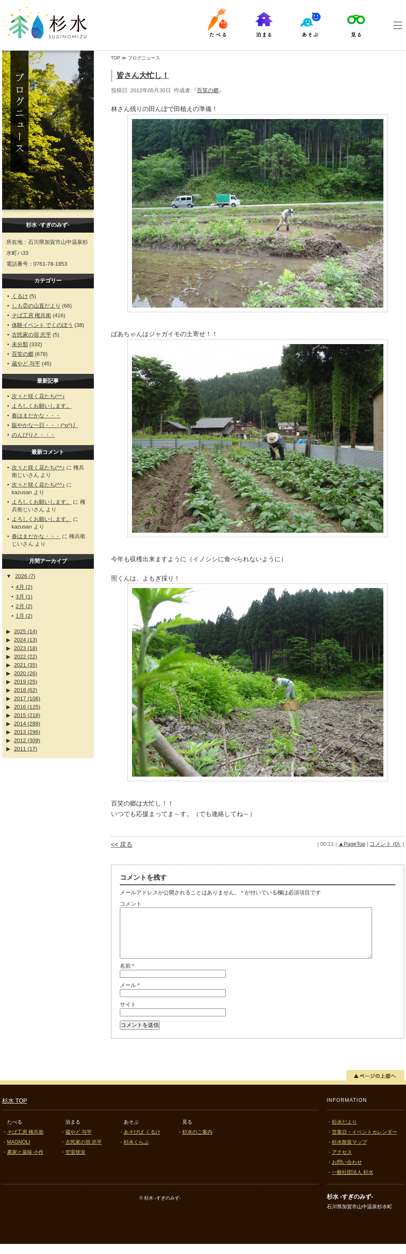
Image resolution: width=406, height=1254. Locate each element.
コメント (131, 904)
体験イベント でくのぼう (42, 325)
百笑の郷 (23, 354)
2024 (25, 640)
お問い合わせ (347, 1172)
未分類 (20, 344)
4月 (24, 587)
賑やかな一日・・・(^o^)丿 (45, 425)
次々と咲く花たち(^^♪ (38, 396)
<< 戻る (122, 844)
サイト (128, 1014)
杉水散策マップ (349, 1152)
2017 (27, 698)
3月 (24, 596)
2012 (27, 740)
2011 (25, 749)
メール (130, 995)
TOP (115, 57)
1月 (24, 616)
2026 (25, 576)
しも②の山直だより (36, 306)
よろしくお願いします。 (42, 406)
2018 (25, 690)
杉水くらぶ (136, 1152)
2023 (25, 648)
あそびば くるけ (142, 1142)
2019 (25, 682)
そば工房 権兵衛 (32, 315)
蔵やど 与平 (26, 363)
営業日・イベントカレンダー (364, 1142)
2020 (25, 673)
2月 (24, 606)
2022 (25, 656)
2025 (25, 631)
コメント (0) (385, 844)
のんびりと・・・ (33, 435)
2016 (27, 707)
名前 (127, 976)
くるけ (20, 296)
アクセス (342, 1162)
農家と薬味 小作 (25, 1162)
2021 (25, 665)
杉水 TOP (14, 1110)
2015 (27, 715)
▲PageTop (352, 844)
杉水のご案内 (197, 1142)
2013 (27, 732)
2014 (27, 723)
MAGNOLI (18, 1152)
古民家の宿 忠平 (32, 335)
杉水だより (344, 1132)
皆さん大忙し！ (142, 75)
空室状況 (75, 1162)
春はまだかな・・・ (36, 415)
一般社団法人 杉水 (352, 1182)
